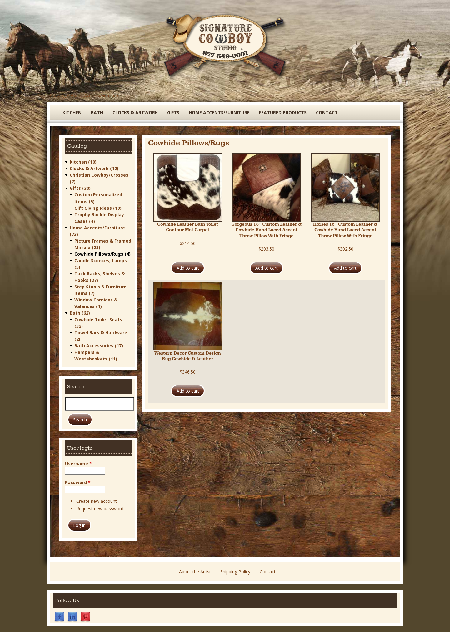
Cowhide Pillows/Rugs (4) (102, 254)
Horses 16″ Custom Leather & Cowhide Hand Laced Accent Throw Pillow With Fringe (345, 230)
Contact (327, 112)
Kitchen (72, 112)
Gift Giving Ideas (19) (98, 208)
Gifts (173, 112)
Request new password (99, 509)
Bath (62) (80, 313)
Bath (97, 112)
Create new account (96, 501)
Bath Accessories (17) (98, 345)
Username (78, 463)
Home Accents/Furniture (95, 95)
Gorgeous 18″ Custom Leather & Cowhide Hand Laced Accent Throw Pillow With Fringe (266, 230)
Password (78, 482)
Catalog (58, 95)
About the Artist (195, 572)
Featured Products (283, 112)
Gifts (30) (80, 188)
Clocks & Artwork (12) (94, 168)
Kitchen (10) (83, 162)
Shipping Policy (235, 572)
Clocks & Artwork (135, 112)
